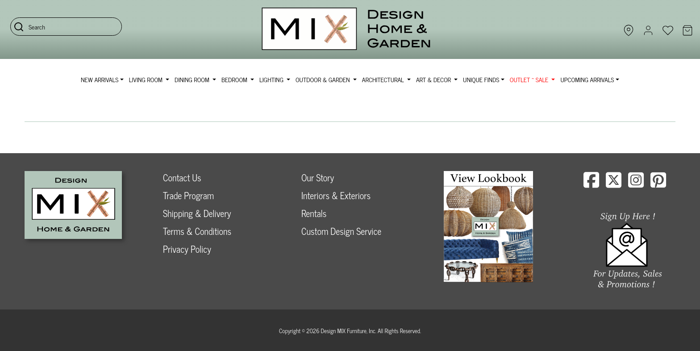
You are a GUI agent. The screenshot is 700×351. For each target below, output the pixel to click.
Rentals (313, 213)
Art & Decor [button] (434, 79)
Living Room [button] (146, 79)
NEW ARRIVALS (99, 79)
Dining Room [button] (193, 79)
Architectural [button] (384, 79)
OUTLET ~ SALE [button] (530, 79)
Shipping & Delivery (197, 213)
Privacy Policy (187, 249)
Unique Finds (481, 79)
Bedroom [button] (235, 79)
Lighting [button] (272, 79)
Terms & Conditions (197, 231)
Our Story (317, 177)
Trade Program (188, 195)
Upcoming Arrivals (587, 79)
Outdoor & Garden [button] (323, 79)
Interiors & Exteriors (336, 195)
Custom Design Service (341, 231)
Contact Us (182, 177)
